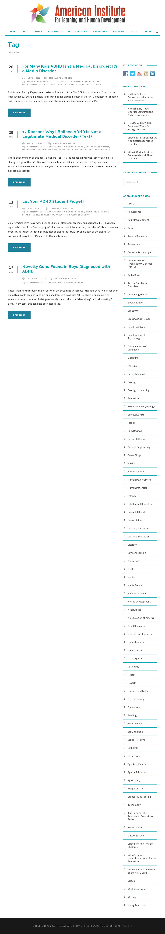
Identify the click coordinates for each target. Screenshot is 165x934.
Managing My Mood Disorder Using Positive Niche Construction (140, 112)
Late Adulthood (136, 512)
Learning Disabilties (139, 528)
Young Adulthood (137, 905)
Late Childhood (136, 520)
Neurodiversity (31, 149)
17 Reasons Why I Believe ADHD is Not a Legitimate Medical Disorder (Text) (62, 134)
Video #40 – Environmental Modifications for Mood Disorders (142, 141)
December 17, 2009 (36, 278)
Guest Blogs (134, 455)
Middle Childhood (137, 593)
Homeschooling (136, 471)
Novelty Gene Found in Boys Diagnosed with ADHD (66, 269)
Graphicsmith (123, 925)
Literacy (132, 544)
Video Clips (100, 31)
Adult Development (138, 219)
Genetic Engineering (139, 447)
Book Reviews (135, 302)
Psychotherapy (136, 699)
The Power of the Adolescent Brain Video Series (140, 816)
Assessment (134, 244)
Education (133, 398)
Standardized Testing (139, 796)
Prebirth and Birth (138, 691)
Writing (132, 897)
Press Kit (119, 31)
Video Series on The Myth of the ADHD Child (66, 84)
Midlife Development (139, 601)
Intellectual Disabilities (141, 504)
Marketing (133, 560)
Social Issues (80, 149)
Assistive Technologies (140, 252)
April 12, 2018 (34, 208)
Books (38, 31)
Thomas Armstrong (60, 78)
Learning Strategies (138, 536)
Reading (132, 715)
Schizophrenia (135, 731)
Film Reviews (135, 430)
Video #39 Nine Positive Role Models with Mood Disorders (140, 155)
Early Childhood (136, 374)
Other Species (135, 658)
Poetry (131, 674)
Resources (55, 31)
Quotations (134, 707)
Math (130, 569)
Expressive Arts (136, 414)
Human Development (97, 147)
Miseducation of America (141, 617)
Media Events (135, 585)
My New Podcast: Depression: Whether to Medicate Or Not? (141, 97)
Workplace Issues (137, 888)
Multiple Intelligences (140, 634)
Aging (131, 228)
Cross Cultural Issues (139, 318)
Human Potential (137, 487)
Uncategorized (31, 84)
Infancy (132, 495)
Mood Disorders (136, 626)
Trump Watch (135, 827)
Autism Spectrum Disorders (137, 284)
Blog (134, 31)
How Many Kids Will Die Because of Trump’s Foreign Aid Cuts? (140, 126)
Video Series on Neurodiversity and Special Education (142, 858)
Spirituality (134, 780)
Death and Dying (137, 326)
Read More (19, 112)
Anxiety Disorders (137, 236)
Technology (134, 804)
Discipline (91, 212)
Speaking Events (137, 764)
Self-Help (133, 747)
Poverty (132, 682)
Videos (97, 84)
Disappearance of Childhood (137, 348)
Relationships (135, 723)
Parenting (65, 149)
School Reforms (136, 739)
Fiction (131, 422)
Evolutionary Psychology (141, 406)
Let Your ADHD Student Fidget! (53, 201)
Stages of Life (135, 788)
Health (131, 463)
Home (13, 31)
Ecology (132, 382)
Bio (25, 31)
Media (96, 81)
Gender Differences (138, 439)
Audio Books (134, 275)
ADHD (30, 81)
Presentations (77, 31)
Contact (149, 31)
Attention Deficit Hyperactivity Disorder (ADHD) (62, 81)
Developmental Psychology (136, 336)
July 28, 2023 (33, 78)
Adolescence (134, 211)
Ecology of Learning (139, 390)
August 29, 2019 (35, 143)
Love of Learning (137, 552)
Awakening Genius (137, 294)
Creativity (133, 310)
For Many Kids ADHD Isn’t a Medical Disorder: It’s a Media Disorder (70, 68)
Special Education (99, 149)
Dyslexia (132, 365)
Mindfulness (134, 609)
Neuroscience (49, 149)
